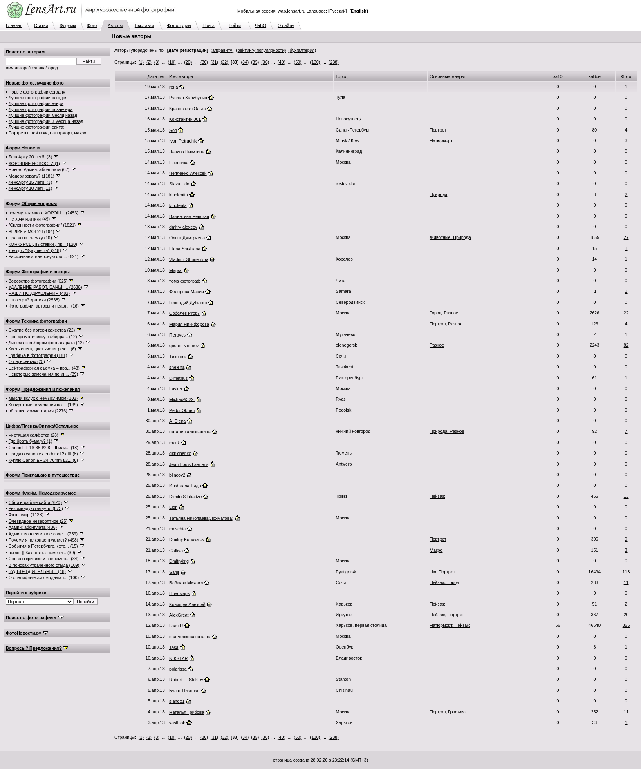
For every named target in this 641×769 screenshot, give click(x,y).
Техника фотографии (44, 321)
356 (626, 625)
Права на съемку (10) (30, 237)
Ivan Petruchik (183, 140)
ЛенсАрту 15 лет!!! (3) (30, 182)
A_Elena (177, 421)
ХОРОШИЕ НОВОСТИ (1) (34, 163)
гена (173, 87)
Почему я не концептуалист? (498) (43, 539)
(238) (334, 62)
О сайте (286, 25)
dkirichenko (180, 453)
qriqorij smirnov (184, 345)
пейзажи (39, 132)
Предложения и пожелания (51, 389)
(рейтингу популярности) (261, 50)
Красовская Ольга (187, 108)
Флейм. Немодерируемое (49, 492)
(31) (214, 62)
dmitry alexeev (183, 227)
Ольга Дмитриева (187, 237)
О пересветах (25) (27, 361)
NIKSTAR (178, 658)
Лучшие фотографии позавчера (41, 109)
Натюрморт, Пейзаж (450, 625)
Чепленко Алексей (188, 173)
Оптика (46, 426)
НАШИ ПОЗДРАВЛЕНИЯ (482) (39, 293)
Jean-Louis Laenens (188, 464)
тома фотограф (185, 281)
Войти (235, 25)
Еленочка (178, 162)
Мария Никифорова (189, 324)
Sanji (174, 572)
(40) (281, 62)
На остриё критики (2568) (34, 299)
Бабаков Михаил (186, 582)
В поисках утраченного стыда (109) (44, 565)
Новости (31, 147)
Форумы (68, 25)
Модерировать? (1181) (31, 176)
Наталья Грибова (186, 712)
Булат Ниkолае (184, 690)
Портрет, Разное (446, 323)
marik (174, 442)
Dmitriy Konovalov (186, 539)
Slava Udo (179, 183)
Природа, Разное (447, 431)
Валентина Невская (189, 216)
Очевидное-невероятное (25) (38, 521)
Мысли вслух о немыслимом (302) (43, 398)
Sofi (173, 130)
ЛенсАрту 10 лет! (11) (30, 188)
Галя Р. (176, 625)
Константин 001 (185, 119)
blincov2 (177, 475)
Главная (14, 25)
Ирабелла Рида (185, 485)
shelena (176, 367)
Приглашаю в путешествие (51, 475)
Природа (438, 194)
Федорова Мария (186, 291)
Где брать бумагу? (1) (30, 441)
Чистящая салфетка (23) (33, 434)
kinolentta (178, 194)
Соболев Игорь (184, 313)
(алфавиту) (222, 50)
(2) (149, 62)
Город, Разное (444, 312)
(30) (204, 62)
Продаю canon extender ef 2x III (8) (43, 453)
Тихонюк (177, 356)
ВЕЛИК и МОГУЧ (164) (31, 231)
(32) (225, 62)
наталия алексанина (190, 431)
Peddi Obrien (182, 410)
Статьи (41, 25)
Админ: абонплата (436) (33, 527)
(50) (298, 62)
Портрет (438, 129)
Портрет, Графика (448, 711)
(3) (156, 62)
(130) (315, 62)
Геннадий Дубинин (188, 302)
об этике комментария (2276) (38, 410)
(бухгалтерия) (302, 50)
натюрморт (61, 132)
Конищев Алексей (187, 604)
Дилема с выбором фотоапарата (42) (46, 342)
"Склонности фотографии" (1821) (42, 225)
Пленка (29, 426)
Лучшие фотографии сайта (36, 127)
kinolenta (178, 205)
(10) (172, 62)
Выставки (144, 25)
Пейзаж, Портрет (447, 614)
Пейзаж (437, 496)
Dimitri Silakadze (185, 496)
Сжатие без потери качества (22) (42, 330)
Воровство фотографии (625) (38, 281)
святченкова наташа (190, 636)
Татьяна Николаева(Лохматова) (201, 518)
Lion (173, 507)
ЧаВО (260, 25)
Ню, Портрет (442, 571)
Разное (437, 345)
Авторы (115, 25)
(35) (255, 62)
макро (80, 132)
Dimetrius (178, 378)
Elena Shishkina (184, 248)
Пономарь (179, 593)
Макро (436, 550)
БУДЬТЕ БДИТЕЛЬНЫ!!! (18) (37, 571)
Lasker (175, 388)
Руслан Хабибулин (188, 97)
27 (626, 237)
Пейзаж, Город (444, 582)
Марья (175, 270)
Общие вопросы (39, 203)
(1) (141, 62)
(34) (245, 62)
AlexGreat (178, 615)
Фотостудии (179, 25)
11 (626, 582)
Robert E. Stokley (186, 679)
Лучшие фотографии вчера (36, 103)
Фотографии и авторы (46, 271)
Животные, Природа (450, 237)
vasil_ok (177, 722)
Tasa (174, 647)
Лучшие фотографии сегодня (38, 97)
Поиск (208, 25)
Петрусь (177, 334)
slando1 (176, 701)
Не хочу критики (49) (29, 218)
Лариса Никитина (186, 151)
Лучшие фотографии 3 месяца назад (46, 121)
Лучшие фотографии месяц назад (43, 115)
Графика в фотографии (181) (38, 355)
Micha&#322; (182, 399)
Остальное (67, 426)
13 (626, 496)
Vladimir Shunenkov (188, 259)
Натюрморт (441, 140)
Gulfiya (176, 550)
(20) (188, 62)
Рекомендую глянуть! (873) (36, 508)
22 (626, 312)
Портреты (18, 132)
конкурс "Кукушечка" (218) (35, 250)
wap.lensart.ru (291, 11)
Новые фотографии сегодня (37, 91)
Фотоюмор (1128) (26, 514)
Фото (92, 25)
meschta (177, 528)
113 (626, 571)
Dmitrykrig (179, 561)
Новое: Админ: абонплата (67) (39, 169)
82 (626, 345)
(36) (265, 62)
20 (626, 614)
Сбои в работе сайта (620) (35, 502)
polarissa (178, 668)
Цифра (13, 426)
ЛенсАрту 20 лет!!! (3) (30, 156)
